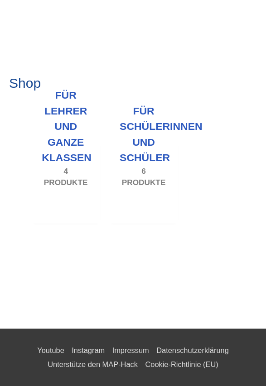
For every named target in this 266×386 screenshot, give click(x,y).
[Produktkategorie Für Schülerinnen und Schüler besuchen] (143, 177)
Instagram (88, 350)
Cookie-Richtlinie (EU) (181, 364)
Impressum (130, 350)
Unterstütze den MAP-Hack (93, 364)
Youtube (50, 350)
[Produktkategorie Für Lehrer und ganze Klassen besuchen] (65, 177)
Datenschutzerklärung (192, 350)
